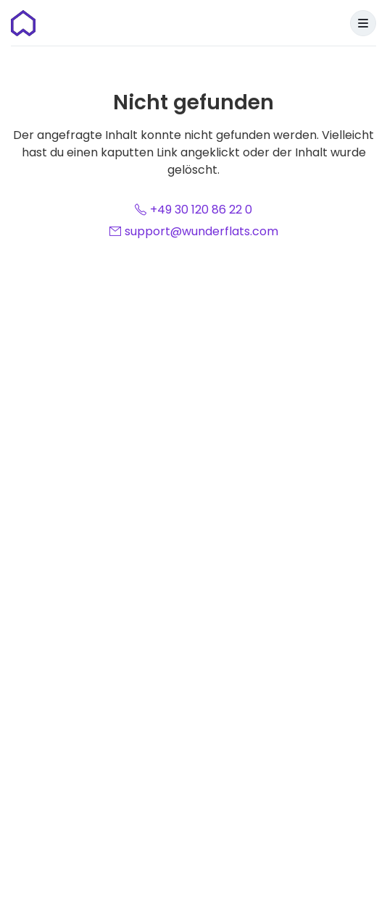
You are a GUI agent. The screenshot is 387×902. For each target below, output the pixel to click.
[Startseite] (23, 23)
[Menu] (363, 23)
